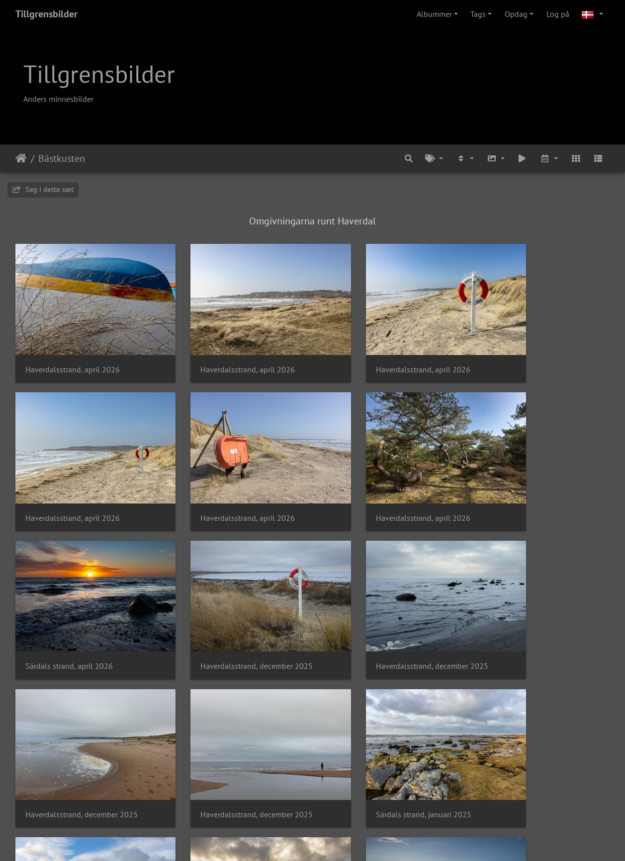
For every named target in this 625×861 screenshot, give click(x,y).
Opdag (516, 14)
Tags (478, 14)
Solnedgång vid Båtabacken (378, 751)
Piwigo (328, 840)
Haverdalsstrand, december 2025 (538, 486)
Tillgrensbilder (46, 13)
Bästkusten (61, 158)
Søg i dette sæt (43, 189)
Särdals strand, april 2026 (374, 486)
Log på (557, 14)
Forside (21, 158)
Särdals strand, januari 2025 (530, 619)
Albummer (434, 14)
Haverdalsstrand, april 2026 (72, 354)
